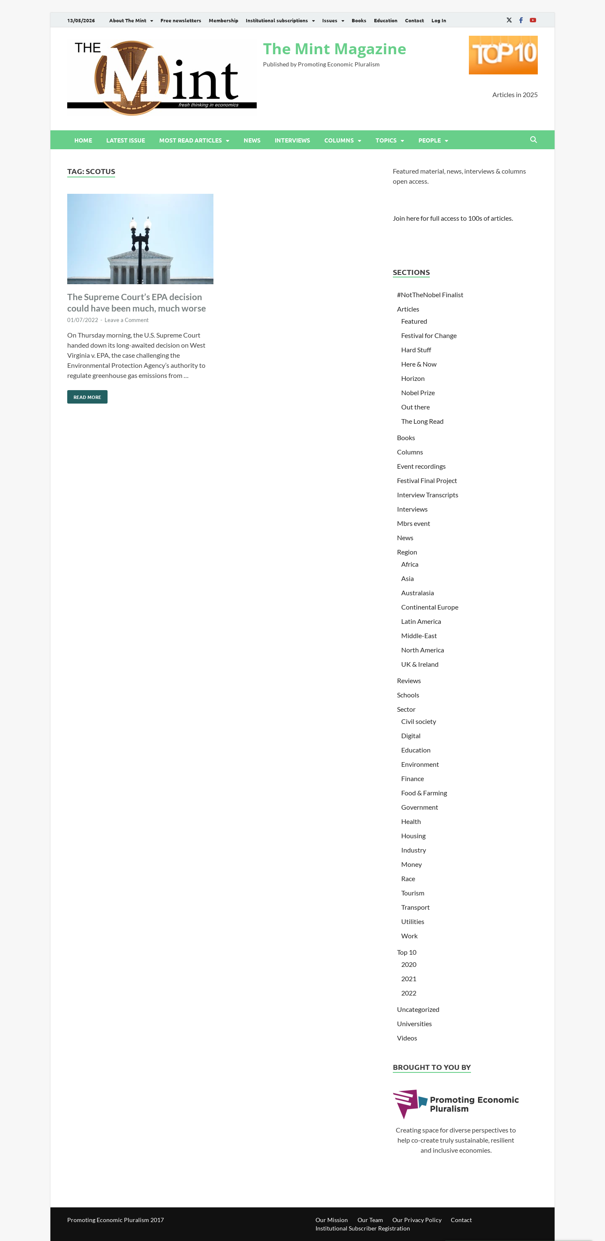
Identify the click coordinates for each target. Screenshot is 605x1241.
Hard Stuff (416, 350)
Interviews (292, 140)
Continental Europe (429, 607)
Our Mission (332, 1219)
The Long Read (422, 421)
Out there (415, 407)
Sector (406, 709)
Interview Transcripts (427, 495)
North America (422, 650)
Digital (411, 735)
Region (407, 552)
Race (408, 878)
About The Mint (127, 20)
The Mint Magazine (334, 48)
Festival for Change (429, 335)
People (429, 140)
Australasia (417, 593)
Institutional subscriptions (277, 20)
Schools (408, 695)
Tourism (412, 893)
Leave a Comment (127, 320)
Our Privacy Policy (417, 1219)
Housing (413, 836)
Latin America (421, 621)
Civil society (418, 721)
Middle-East (419, 635)
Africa (409, 564)
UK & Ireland (420, 664)
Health (411, 821)
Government (419, 807)
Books (359, 20)
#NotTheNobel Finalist (430, 294)
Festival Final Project (427, 480)
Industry (413, 850)
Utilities (412, 921)
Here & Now (419, 364)
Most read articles (190, 140)
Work (409, 936)
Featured (414, 321)
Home (83, 140)
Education (385, 20)
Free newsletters (180, 20)
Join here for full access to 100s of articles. (453, 218)
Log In (438, 20)
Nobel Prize (418, 392)
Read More (84, 395)
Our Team (370, 1219)
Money (411, 864)
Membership (223, 20)
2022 (408, 993)
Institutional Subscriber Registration (363, 1228)
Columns (339, 140)
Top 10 (406, 952)
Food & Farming (424, 793)
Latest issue (125, 140)
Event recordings (421, 466)
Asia (407, 578)
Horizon (413, 378)
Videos (407, 1038)
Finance (412, 778)
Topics (386, 140)
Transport (415, 907)
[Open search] (533, 140)
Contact (414, 20)
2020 (408, 964)
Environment (420, 764)
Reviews (409, 680)
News (252, 140)
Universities (414, 1023)
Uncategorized (418, 1009)
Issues (329, 20)
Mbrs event (413, 523)
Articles (408, 309)
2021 (408, 978)
